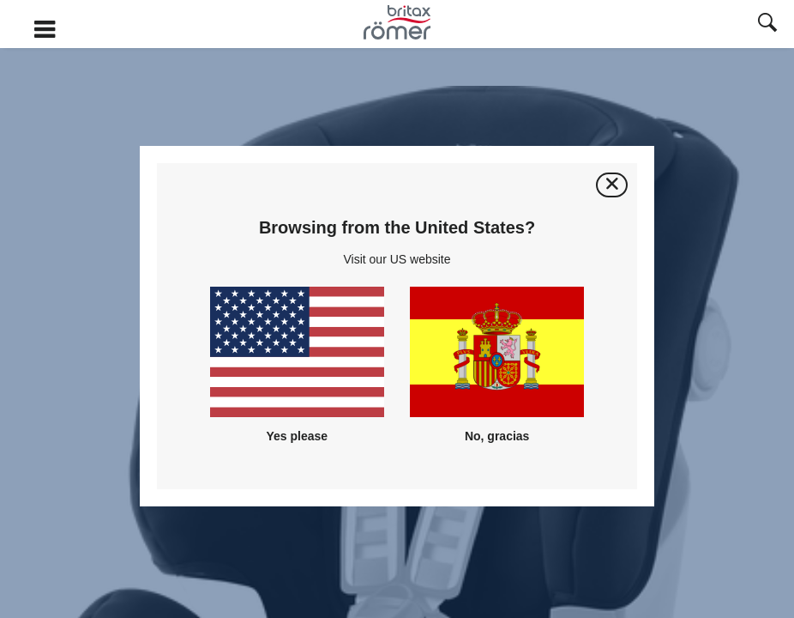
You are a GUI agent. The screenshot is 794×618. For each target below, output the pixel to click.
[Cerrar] (611, 185)
